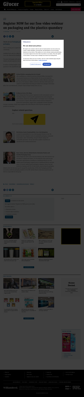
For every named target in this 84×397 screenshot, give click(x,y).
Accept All (47, 64)
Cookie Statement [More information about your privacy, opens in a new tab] (42, 60)
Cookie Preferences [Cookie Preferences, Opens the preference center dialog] (36, 64)
